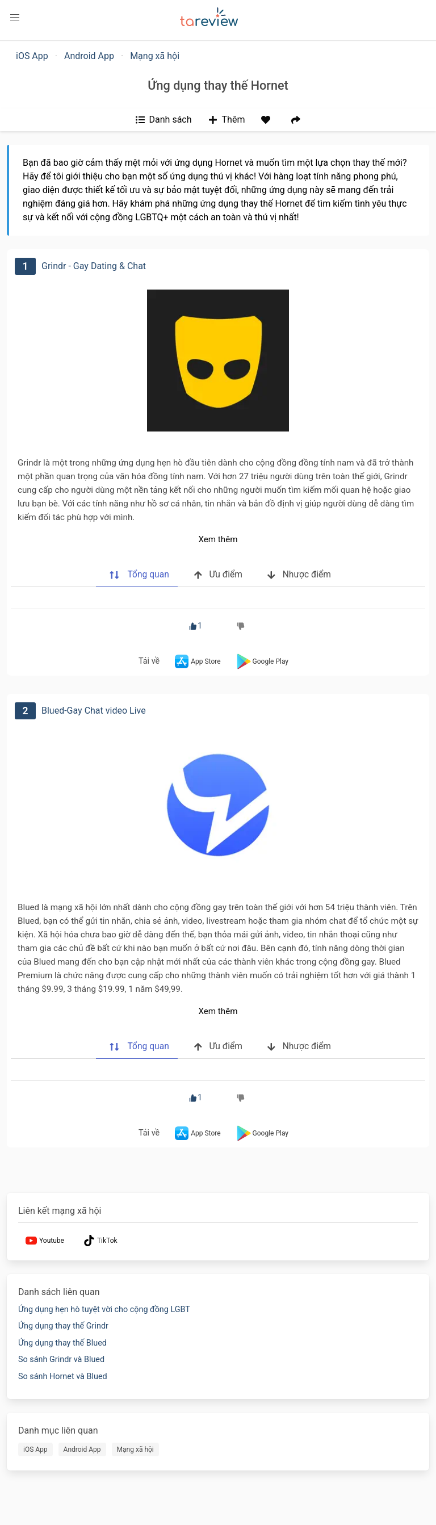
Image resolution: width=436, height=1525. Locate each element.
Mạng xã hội (154, 56)
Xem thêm (217, 539)
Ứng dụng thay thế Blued (62, 1343)
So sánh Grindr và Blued (61, 1359)
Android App (89, 56)
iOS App (32, 56)
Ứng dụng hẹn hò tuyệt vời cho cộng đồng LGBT (104, 1309)
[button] (15, 17)
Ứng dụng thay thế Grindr (63, 1326)
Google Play (261, 661)
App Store (196, 661)
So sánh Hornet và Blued (62, 1376)
